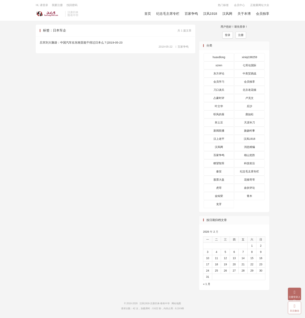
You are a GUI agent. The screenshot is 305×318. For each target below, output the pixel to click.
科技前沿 (249, 163)
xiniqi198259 (249, 57)
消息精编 (249, 147)
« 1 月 (206, 284)
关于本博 (244, 14)
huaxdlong (219, 57)
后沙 (249, 106)
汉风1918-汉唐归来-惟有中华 (49, 14)
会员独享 (262, 14)
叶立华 (219, 106)
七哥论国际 (249, 65)
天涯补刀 (249, 122)
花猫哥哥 (249, 179)
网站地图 (176, 303)
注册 (241, 35)
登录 (227, 35)
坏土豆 (219, 122)
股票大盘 (218, 179)
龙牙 (219, 204)
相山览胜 (249, 155)
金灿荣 (219, 195)
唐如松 (249, 114)
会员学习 (218, 81)
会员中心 (239, 5)
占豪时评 (218, 98)
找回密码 (72, 5)
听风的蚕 (218, 114)
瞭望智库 (218, 163)
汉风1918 (210, 14)
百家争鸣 (191, 14)
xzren (219, 65)
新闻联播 (218, 130)
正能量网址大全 (259, 5)
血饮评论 (249, 187)
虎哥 (219, 187)
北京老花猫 (249, 89)
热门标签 (223, 5)
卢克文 (249, 98)
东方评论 (218, 73)
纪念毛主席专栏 (167, 14)
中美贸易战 (249, 73)
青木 (249, 195)
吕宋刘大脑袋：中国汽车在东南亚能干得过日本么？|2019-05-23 (81, 42)
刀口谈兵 (218, 89)
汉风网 (227, 14)
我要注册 (57, 5)
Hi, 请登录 (42, 5)
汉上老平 (218, 138)
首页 (147, 14)
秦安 (219, 171)
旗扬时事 (249, 130)
